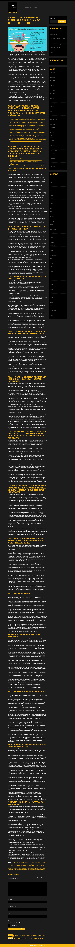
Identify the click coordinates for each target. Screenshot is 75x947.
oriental (51, 289)
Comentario (11, 881)
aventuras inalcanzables (18, 862)
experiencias (23, 865)
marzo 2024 (52, 140)
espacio (18, 865)
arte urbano (52, 185)
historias (36, 865)
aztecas (51, 195)
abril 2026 (52, 75)
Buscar (62, 22)
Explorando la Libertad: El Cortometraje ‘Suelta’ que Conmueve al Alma (57, 51)
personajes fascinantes (27, 868)
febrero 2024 (52, 142)
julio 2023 (52, 161)
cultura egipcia (53, 229)
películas (19, 868)
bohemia (52, 203)
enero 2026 (52, 82)
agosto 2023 (52, 158)
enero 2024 (52, 145)
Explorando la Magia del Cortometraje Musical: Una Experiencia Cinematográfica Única (58, 46)
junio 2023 (52, 163)
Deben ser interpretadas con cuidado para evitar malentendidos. (26, 160)
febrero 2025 (52, 111)
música (51, 281)
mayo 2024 (52, 135)
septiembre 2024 (53, 124)
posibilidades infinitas (23, 869)
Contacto (35, 7)
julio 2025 (52, 98)
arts (51, 190)
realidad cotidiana (33, 869)
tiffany (51, 307)
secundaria (52, 300)
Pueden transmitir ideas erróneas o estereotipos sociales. (24, 161)
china (51, 208)
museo (51, 276)
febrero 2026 (52, 80)
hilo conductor (30, 865)
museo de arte (53, 279)
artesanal (52, 187)
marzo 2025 (52, 109)
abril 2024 (52, 137)
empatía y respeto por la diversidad (30, 864)
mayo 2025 (52, 103)
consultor (52, 216)
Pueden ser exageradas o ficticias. (18, 158)
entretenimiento (12, 865)
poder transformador (13, 869)
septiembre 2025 (53, 93)
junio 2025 (52, 101)
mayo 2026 (52, 72)
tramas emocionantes (17, 871)
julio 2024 (52, 129)
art (50, 177)
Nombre (10, 899)
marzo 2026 (52, 77)
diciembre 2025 (53, 85)
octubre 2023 (52, 153)
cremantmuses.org (13, 13)
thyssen (51, 305)
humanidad (41, 865)
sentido (40, 869)
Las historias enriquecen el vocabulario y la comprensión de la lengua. (26, 118)
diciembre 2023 (53, 148)
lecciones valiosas (36, 866)
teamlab (51, 302)
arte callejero (53, 180)
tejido (43, 869)
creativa (51, 224)
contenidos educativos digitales (56, 221)
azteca (51, 193)
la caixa (51, 260)
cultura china (52, 227)
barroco (51, 200)
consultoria (52, 219)
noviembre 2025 (53, 88)
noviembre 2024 (53, 119)
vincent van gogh (53, 313)
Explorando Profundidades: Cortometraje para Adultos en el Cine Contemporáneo (57, 33)
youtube (51, 315)
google (51, 250)
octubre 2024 (53, 122)
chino (51, 211)
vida (24, 871)
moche (51, 271)
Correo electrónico (13, 906)
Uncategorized (53, 310)
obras (51, 287)
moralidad (14, 868)
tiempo (9, 871)
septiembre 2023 (53, 156)
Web (9, 913)
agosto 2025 (52, 96)
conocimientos (37, 862)
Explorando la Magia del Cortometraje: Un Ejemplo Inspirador (57, 37)
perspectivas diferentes (39, 868)
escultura (52, 242)
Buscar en (52, 18)
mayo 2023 (52, 166)
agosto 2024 (52, 127)
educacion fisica (53, 234)
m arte (51, 263)
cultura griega (53, 232)
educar (51, 237)
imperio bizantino (53, 255)
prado (51, 294)
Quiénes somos (28, 7)
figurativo (52, 247)
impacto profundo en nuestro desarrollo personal (19, 866)
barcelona (52, 198)
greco (51, 253)
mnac (51, 268)
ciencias (51, 213)
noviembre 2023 (53, 150)
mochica (52, 274)
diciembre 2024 (53, 116)
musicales (52, 284)
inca (51, 258)
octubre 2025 (52, 90)
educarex (52, 240)
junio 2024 (52, 132)
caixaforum (52, 206)
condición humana (29, 862)
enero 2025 (52, 114)
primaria (51, 297)
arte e (51, 182)
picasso (51, 292)
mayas (51, 266)
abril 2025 (52, 106)
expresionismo (53, 245)
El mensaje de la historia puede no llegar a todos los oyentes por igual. (27, 165)
